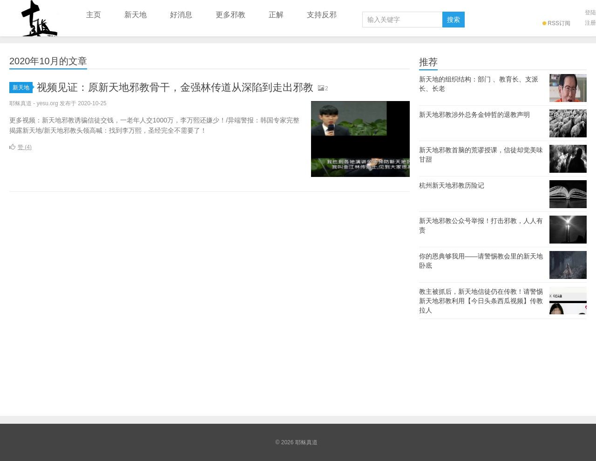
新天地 (135, 15)
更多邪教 (230, 15)
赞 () (20, 147)
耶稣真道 (37, 18)
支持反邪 (322, 15)
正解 (276, 15)
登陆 (590, 12)
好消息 (181, 15)
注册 (590, 23)
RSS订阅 (556, 23)
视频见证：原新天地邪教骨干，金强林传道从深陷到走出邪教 (175, 87)
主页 (93, 15)
